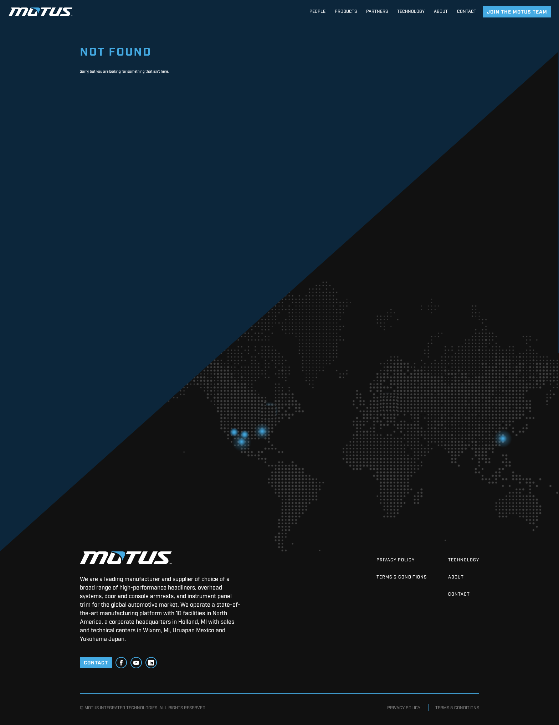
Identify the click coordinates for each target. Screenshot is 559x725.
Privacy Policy (395, 559)
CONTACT (96, 662)
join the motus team (517, 11)
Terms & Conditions (401, 576)
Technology (463, 559)
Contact (459, 593)
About (456, 576)
